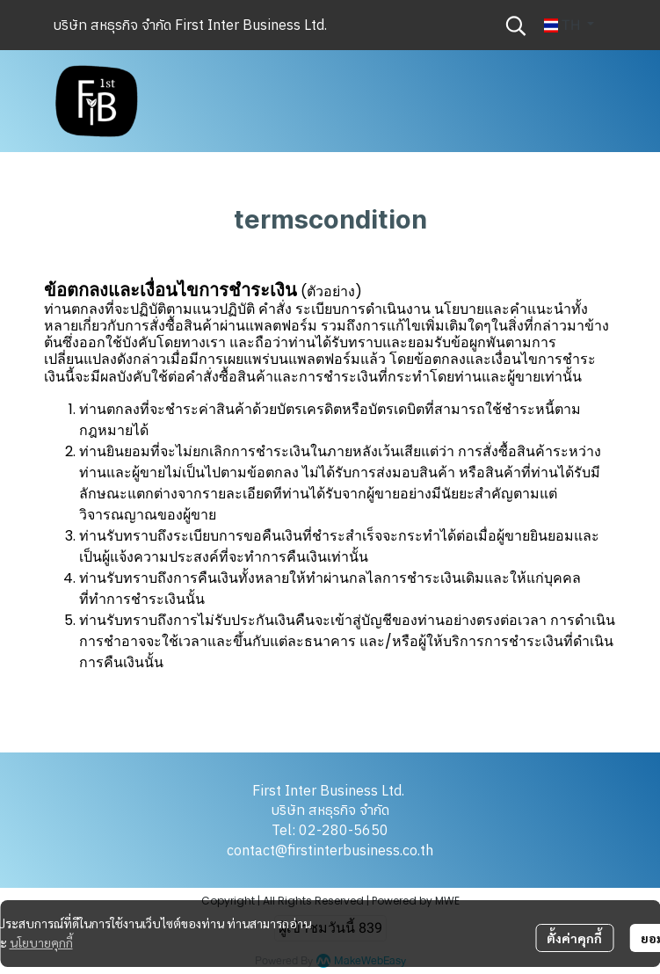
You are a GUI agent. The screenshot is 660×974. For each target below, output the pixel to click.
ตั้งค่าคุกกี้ (574, 938)
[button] (516, 25)
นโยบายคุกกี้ (41, 942)
